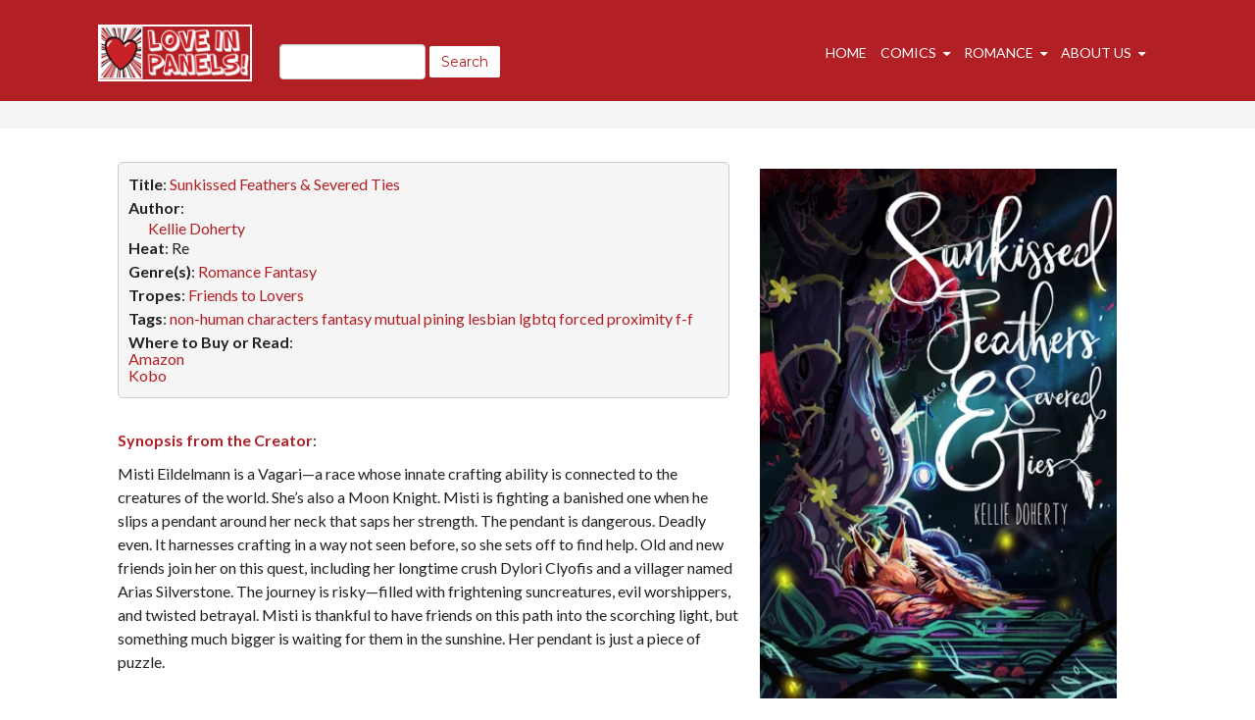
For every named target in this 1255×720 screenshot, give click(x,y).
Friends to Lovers (246, 294)
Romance (229, 271)
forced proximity (616, 318)
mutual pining (420, 318)
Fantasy (290, 271)
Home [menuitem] (846, 52)
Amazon (156, 358)
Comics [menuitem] (908, 52)
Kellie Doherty (196, 228)
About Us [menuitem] (1096, 52)
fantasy (347, 318)
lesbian (492, 318)
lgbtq (537, 318)
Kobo (147, 375)
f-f (684, 318)
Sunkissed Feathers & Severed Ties (285, 184)
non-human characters (244, 318)
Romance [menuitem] (998, 52)
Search (464, 62)
